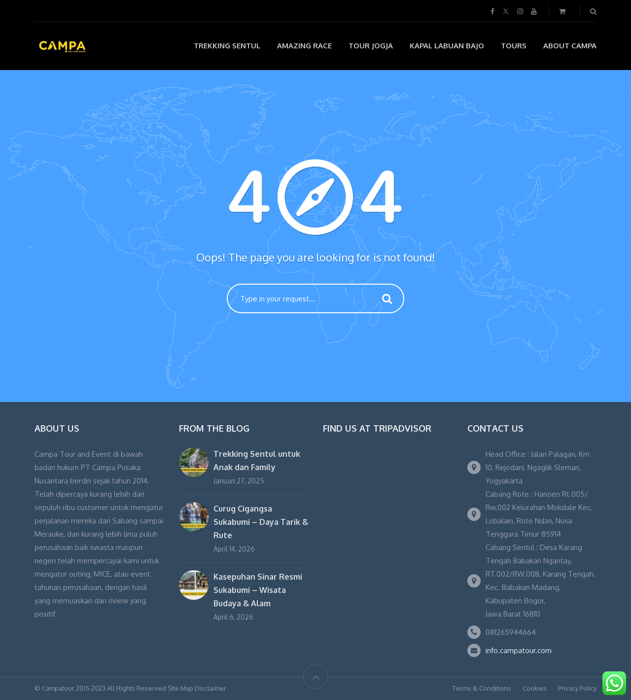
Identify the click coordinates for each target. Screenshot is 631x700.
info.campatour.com (519, 650)
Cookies (535, 688)
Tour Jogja (371, 45)
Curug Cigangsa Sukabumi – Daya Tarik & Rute (260, 522)
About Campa (569, 45)
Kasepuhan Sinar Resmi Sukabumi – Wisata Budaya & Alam (257, 590)
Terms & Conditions (482, 688)
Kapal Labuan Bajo (447, 45)
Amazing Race (304, 45)
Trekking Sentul (227, 45)
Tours (513, 45)
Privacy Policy (577, 688)
